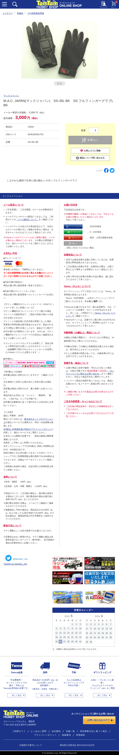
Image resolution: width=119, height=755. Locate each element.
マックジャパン (11, 96)
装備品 (20, 13)
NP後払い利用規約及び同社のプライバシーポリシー (27, 429)
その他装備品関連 (35, 13)
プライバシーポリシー (45, 735)
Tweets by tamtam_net (15, 564)
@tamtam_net (16, 558)
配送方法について (12, 525)
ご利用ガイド (19, 731)
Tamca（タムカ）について (77, 286)
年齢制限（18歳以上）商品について (82, 332)
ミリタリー (7, 13)
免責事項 (66, 735)
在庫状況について (73, 255)
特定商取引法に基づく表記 (93, 731)
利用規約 (80, 735)
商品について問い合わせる (90, 158)
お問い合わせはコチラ (100, 720)
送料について (10, 477)
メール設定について (13, 205)
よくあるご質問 (39, 731)
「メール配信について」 (27, 219)
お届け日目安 (70, 205)
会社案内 (56, 731)
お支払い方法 (10, 253)
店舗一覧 (70, 731)
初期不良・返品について (76, 363)
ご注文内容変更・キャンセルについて (83, 401)
